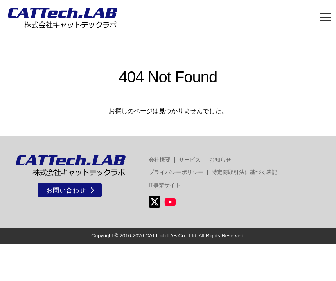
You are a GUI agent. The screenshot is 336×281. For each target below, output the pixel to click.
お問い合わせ (66, 190)
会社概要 (160, 160)
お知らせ (220, 160)
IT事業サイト (165, 185)
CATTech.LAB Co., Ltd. (172, 235)
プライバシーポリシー (176, 172)
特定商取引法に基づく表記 (244, 172)
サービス (190, 160)
